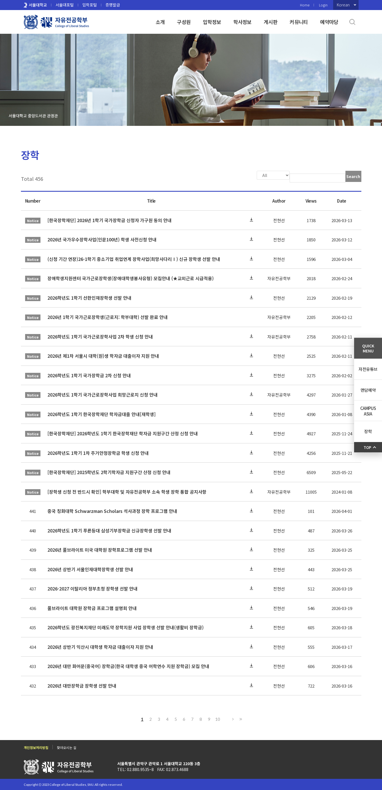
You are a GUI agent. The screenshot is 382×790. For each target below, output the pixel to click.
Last (240, 718)
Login (323, 5)
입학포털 (89, 5)
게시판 (270, 21)
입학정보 (212, 21)
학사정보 (242, 21)
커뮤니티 (299, 21)
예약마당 (329, 21)
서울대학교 (38, 5)
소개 (160, 21)
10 (217, 718)
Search (353, 176)
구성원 (184, 21)
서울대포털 (65, 5)
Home (304, 5)
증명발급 (112, 5)
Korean (343, 5)
